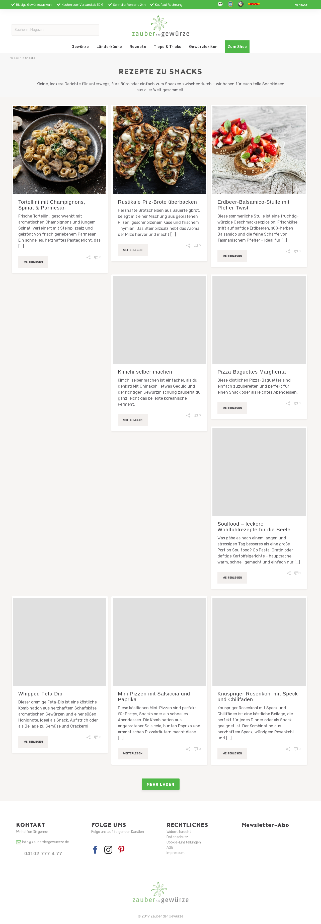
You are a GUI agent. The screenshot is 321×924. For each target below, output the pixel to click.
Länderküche (109, 46)
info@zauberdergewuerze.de (42, 842)
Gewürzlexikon (203, 46)
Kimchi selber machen (145, 372)
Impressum (176, 853)
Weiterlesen (33, 261)
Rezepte (138, 46)
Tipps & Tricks (168, 46)
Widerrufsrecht (179, 832)
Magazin (16, 57)
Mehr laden (161, 784)
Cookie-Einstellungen (184, 842)
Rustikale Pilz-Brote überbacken (157, 202)
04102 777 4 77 (43, 853)
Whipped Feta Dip (40, 693)
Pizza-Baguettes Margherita (251, 372)
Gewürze (80, 46)
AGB (170, 847)
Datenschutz (177, 837)
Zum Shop (237, 46)
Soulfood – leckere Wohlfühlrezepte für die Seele (253, 526)
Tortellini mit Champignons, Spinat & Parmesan (51, 204)
